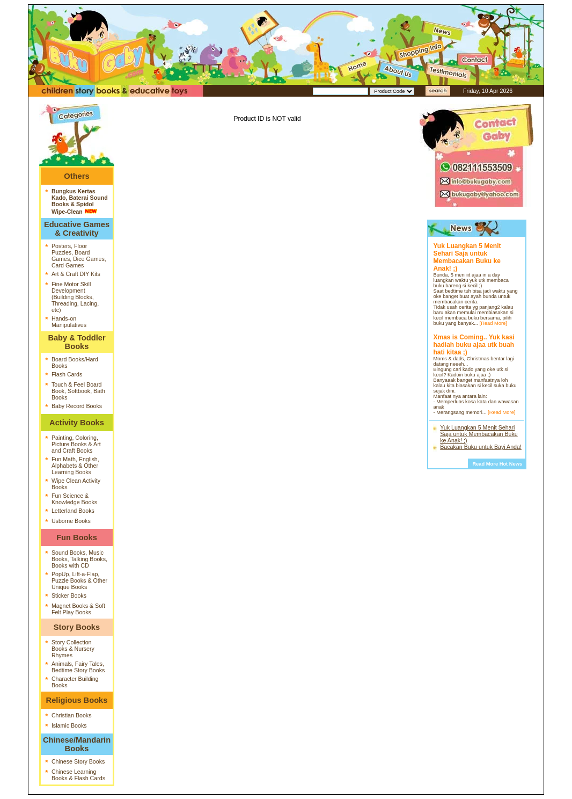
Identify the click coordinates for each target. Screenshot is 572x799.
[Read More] (493, 323)
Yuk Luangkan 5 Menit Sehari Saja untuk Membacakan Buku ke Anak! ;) (479, 434)
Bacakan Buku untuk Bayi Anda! (481, 447)
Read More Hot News (497, 464)
